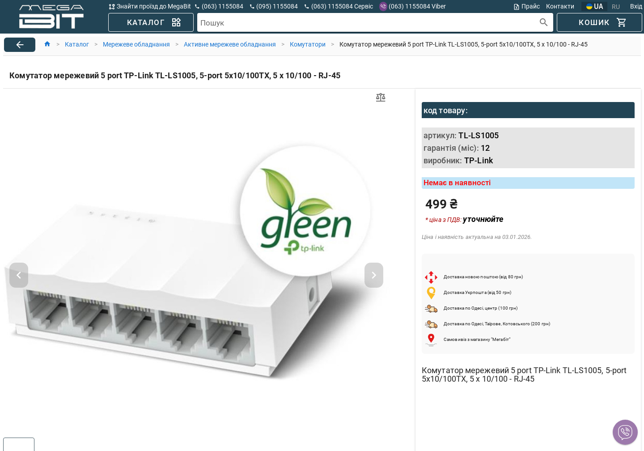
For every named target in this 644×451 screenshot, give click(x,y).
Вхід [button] (636, 6)
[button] (625, 432)
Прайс (526, 6)
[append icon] (544, 22)
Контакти (560, 6)
